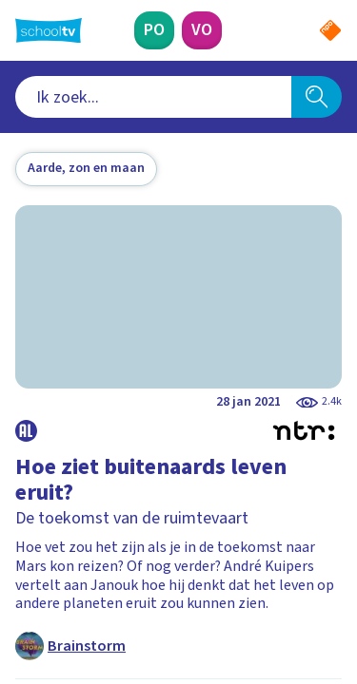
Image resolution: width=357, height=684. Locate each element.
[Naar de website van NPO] (330, 30)
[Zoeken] (316, 97)
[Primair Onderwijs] (154, 30)
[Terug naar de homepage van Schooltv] (48, 30)
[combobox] (153, 97)
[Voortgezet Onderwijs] (202, 30)
